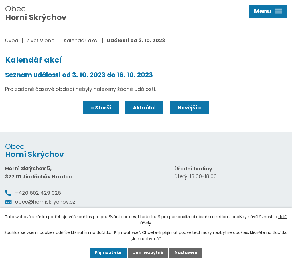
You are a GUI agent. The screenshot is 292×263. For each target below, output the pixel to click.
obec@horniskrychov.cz (45, 201)
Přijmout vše (108, 252)
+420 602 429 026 (38, 192)
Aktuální (144, 107)
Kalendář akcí (81, 40)
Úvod (11, 40)
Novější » (189, 107)
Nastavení (186, 252)
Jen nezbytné (148, 252)
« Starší (101, 107)
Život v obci (41, 40)
